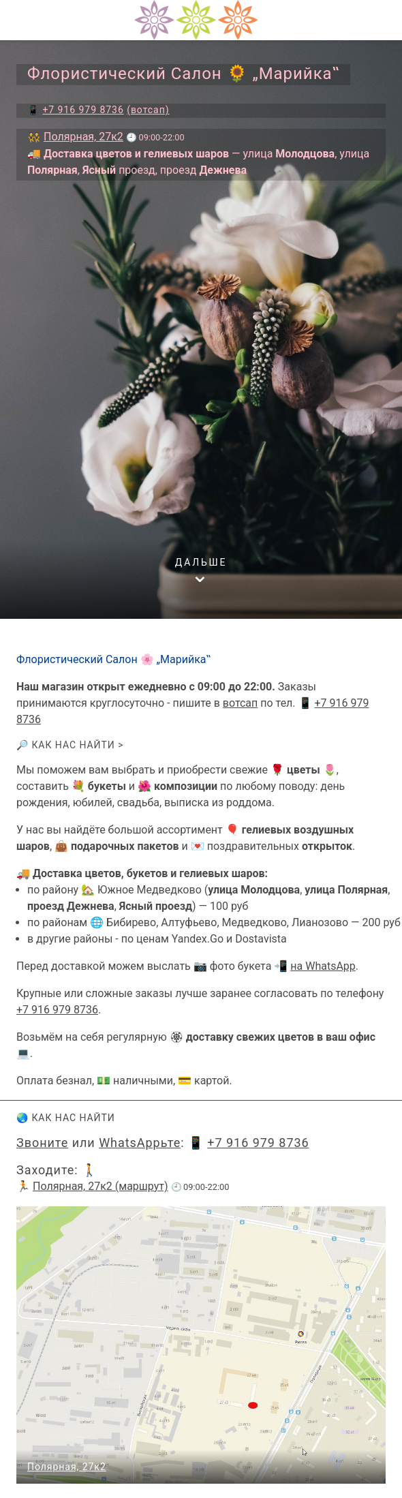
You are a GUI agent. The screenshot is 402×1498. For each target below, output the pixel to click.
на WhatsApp (323, 966)
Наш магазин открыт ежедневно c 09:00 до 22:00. (145, 686)
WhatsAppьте (140, 1142)
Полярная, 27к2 (66, 1466)
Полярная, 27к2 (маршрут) (100, 1186)
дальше (201, 562)
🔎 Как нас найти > (70, 744)
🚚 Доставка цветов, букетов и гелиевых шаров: (142, 873)
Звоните (42, 1142)
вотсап (240, 703)
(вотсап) (148, 109)
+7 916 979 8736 (57, 1009)
